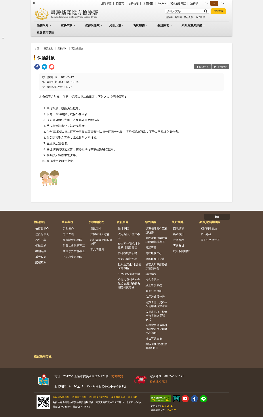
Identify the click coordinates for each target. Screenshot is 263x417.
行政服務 (178, 239)
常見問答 (148, 3)
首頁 (36, 48)
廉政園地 (95, 228)
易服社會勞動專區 (74, 245)
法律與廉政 (92, 25)
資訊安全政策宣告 (98, 397)
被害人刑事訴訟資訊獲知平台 (156, 266)
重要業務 (67, 25)
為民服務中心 (154, 253)
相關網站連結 (209, 228)
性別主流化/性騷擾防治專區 (129, 266)
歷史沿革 (40, 239)
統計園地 (163, 25)
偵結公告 (188, 17)
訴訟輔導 (151, 274)
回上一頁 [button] (204, 66)
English (162, 3)
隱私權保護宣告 (61, 397)
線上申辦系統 (154, 285)
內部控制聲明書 (127, 253)
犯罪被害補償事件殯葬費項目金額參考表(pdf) (156, 328)
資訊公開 (115, 25)
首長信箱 (133, 3)
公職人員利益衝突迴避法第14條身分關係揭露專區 (129, 283)
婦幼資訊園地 (154, 338)
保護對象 (46, 57)
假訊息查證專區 (72, 256)
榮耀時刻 (40, 262)
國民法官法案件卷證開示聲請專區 (156, 239)
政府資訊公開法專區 (129, 236)
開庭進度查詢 (154, 290)
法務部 (194, 3)
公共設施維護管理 (129, 274)
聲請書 (178, 17)
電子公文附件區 (210, 239)
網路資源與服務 (192, 25)
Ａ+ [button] (222, 3)
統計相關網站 (181, 251)
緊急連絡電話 (178, 3)
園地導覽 (178, 228)
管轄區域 (40, 245)
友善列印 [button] (222, 66)
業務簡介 (62, 48)
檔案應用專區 (45, 32)
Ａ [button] (214, 3)
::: (34, 2)
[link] (37, 67)
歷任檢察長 (42, 234)
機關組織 (40, 251)
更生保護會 (77, 48)
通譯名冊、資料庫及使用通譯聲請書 (156, 304)
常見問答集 (97, 249)
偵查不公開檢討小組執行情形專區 (129, 245)
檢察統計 (178, 234)
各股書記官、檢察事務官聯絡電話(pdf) (156, 315)
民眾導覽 (151, 247)
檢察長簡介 (42, 228)
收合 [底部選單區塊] (217, 216)
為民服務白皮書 (155, 258)
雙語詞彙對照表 (127, 258)
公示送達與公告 (155, 296)
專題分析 (178, 245)
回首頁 (120, 3)
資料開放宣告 (79, 397)
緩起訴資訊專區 (72, 239)
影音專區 (206, 234)
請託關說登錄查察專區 (101, 241)
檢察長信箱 (152, 279)
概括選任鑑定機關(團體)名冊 (156, 345)
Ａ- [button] (206, 3)
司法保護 (68, 234)
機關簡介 (42, 25)
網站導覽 (106, 3)
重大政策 (40, 256)
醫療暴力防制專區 (74, 251)
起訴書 (169, 17)
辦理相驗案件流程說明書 (156, 230)
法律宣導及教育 (100, 234)
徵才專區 (123, 228)
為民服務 (200, 17)
